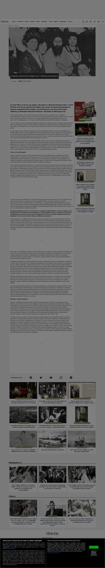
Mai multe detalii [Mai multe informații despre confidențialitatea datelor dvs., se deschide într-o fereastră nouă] (11, 548)
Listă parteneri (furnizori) (53, 552)
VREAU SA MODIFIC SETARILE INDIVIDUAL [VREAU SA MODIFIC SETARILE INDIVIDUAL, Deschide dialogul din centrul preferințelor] (93, 553)
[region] (52, 553)
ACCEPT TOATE (94, 547)
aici (12, 559)
